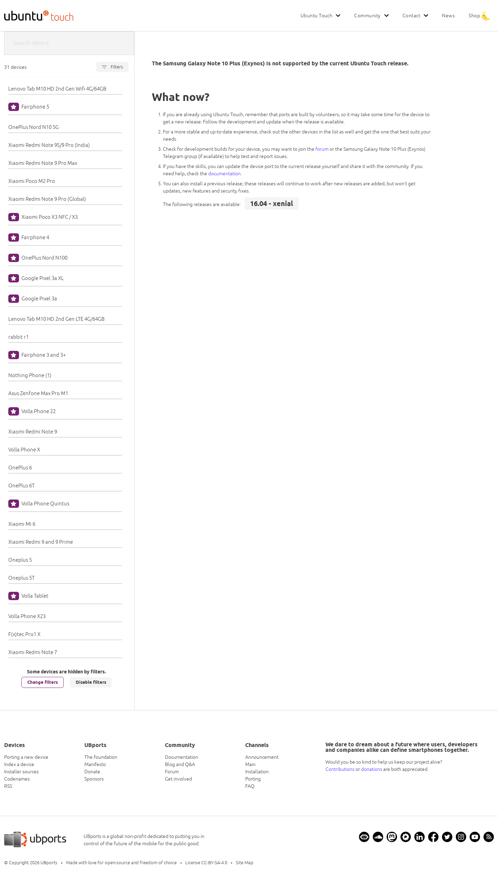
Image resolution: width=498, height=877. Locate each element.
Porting (253, 779)
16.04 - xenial (271, 203)
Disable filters (91, 682)
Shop (474, 15)
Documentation (181, 757)
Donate (92, 771)
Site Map (244, 862)
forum (322, 149)
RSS (8, 786)
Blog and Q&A (180, 764)
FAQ (250, 786)
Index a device (19, 764)
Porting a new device (26, 757)
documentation (224, 173)
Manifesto (95, 764)
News (448, 15)
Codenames (17, 779)
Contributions (339, 769)
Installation (257, 771)
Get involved (178, 779)
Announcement (261, 757)
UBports (48, 862)
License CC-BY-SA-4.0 (206, 862)
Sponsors (94, 779)
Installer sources (21, 771)
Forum (172, 771)
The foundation (100, 757)
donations (371, 769)
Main (250, 764)
